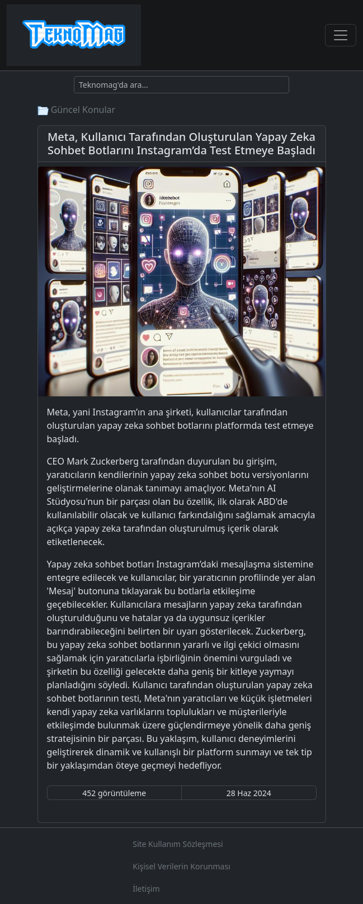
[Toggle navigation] (340, 35)
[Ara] (181, 84)
